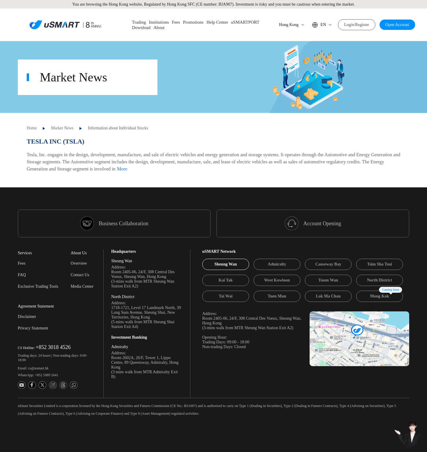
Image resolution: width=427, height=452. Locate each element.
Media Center (82, 286)
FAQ (22, 274)
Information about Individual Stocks (118, 127)
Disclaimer (27, 316)
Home (32, 127)
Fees (22, 262)
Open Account (397, 24)
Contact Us (80, 274)
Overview (79, 262)
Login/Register (356, 24)
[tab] (225, 263)
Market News (62, 127)
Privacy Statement (33, 327)
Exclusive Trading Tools (38, 286)
